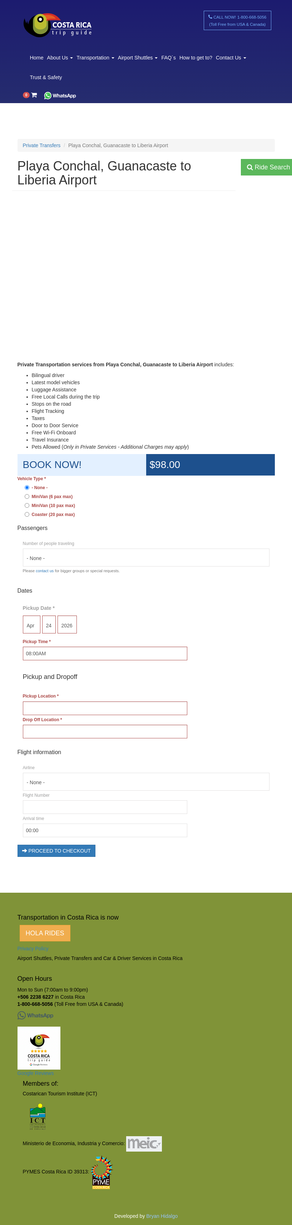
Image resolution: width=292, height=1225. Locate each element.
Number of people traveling (48, 543)
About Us (60, 58)
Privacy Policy (33, 948)
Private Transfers (42, 145)
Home (37, 58)
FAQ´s (168, 58)
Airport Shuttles (138, 58)
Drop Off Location (42, 719)
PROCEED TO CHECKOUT (56, 851)
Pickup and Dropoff (50, 676)
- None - (36, 487)
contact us (45, 571)
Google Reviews (36, 1073)
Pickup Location (41, 696)
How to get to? (195, 58)
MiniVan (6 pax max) (49, 496)
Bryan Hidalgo (162, 1216)
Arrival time (33, 818)
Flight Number (36, 795)
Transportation (95, 58)
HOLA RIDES (45, 933)
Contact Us (231, 58)
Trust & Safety (46, 77)
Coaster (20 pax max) (50, 514)
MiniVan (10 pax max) (50, 505)
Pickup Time (37, 641)
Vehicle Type (32, 478)
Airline (29, 767)
